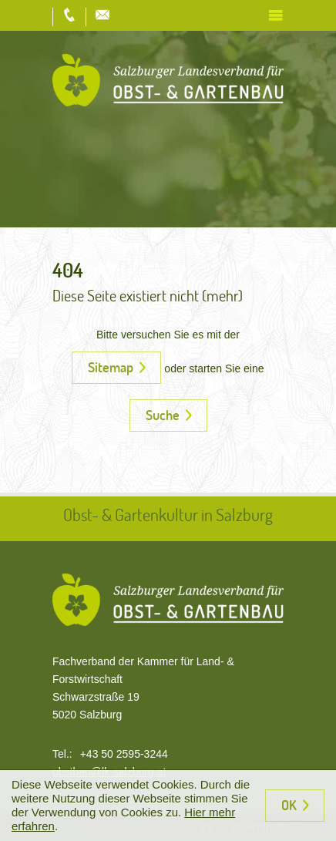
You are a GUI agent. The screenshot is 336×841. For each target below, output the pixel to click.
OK (289, 805)
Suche (163, 414)
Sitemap (110, 367)
